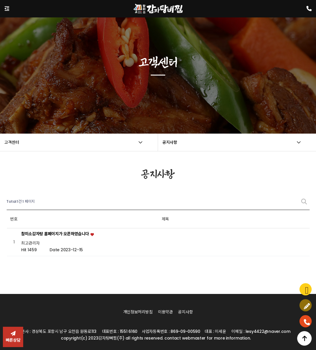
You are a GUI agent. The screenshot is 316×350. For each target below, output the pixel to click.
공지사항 (185, 312)
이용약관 (165, 312)
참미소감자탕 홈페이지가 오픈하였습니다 (55, 234)
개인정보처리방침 (138, 312)
